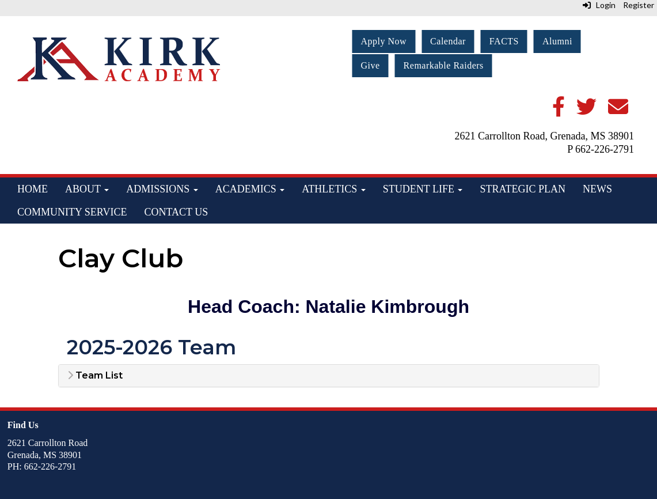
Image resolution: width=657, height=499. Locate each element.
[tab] (329, 376)
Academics (250, 189)
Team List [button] (95, 376)
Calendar (448, 41)
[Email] (618, 111)
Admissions (162, 189)
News (597, 189)
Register (638, 5)
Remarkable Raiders (444, 65)
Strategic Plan (522, 189)
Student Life (423, 189)
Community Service (72, 212)
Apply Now (384, 41)
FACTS (504, 41)
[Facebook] (558, 111)
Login (599, 5)
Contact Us (176, 212)
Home (32, 189)
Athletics (334, 189)
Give (370, 65)
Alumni (557, 41)
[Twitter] (586, 111)
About (87, 189)
